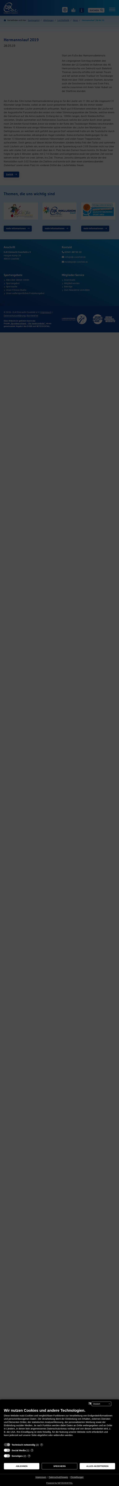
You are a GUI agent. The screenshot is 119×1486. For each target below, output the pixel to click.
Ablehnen (21, 1466)
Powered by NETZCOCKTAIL (59, 1483)
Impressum (40, 1477)
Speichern (59, 1466)
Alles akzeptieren (97, 1466)
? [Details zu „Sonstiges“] (29, 1456)
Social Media (19, 1450)
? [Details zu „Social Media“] (32, 1450)
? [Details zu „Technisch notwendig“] (41, 1445)
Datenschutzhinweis (58, 1477)
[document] (59, 1425)
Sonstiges (17, 1456)
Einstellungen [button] (77, 1477)
